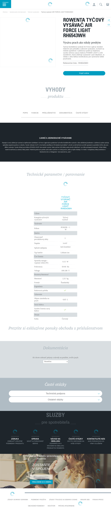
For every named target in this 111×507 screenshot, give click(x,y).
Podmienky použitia (38, 499)
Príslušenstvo (49, 113)
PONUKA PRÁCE (98, 499)
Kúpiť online (84, 73)
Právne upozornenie (66, 506)
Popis (25, 113)
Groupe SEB (84, 499)
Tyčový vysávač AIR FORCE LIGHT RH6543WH (65, 203)
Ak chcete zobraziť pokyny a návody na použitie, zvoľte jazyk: (55, 357)
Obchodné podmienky (36, 506)
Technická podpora (55, 393)
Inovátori (51, 506)
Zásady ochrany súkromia (18, 499)
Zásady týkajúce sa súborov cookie (63, 499)
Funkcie (35, 113)
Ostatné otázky (55, 399)
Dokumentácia (65, 113)
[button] (93, 4)
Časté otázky (82, 113)
